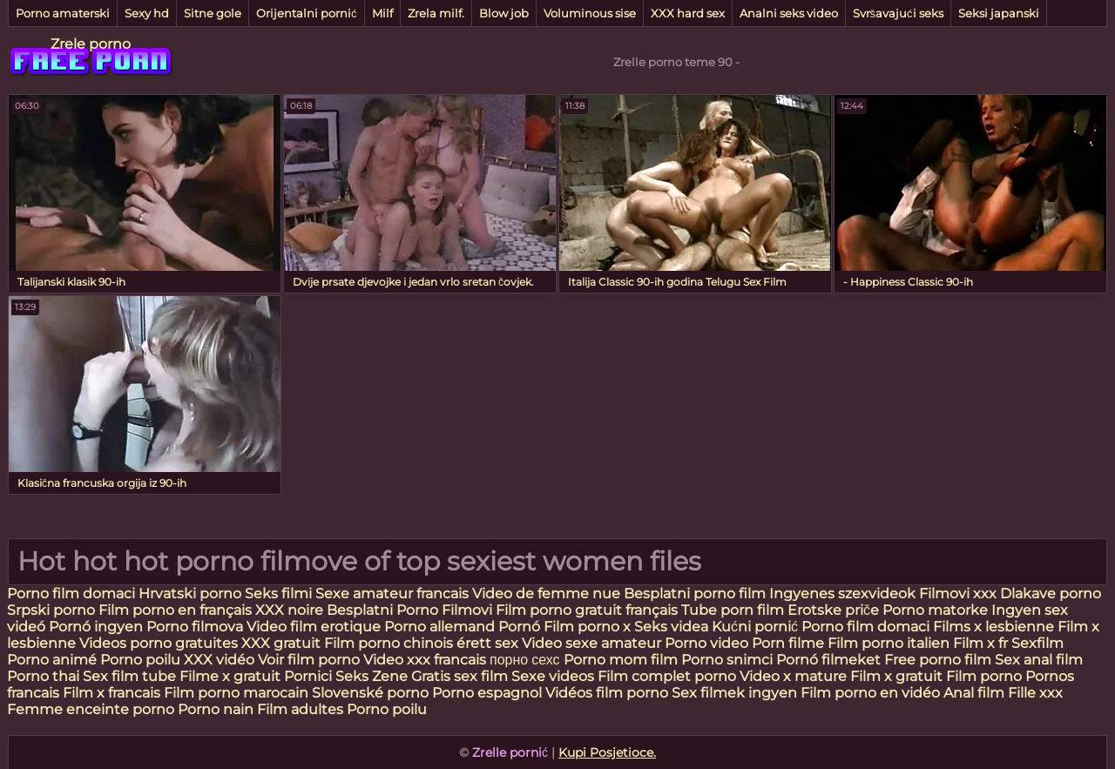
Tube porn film (732, 610)
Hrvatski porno (190, 593)
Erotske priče (834, 610)
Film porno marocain (236, 693)
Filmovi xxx (958, 593)
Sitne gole (212, 13)
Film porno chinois (388, 643)
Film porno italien (888, 643)
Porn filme (788, 643)
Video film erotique (314, 626)
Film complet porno (667, 676)
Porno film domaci (71, 593)
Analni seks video (789, 13)
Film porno (984, 676)
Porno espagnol (487, 693)
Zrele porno (91, 44)
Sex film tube (129, 676)
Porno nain (215, 709)
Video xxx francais (424, 659)
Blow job (504, 13)
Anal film (973, 693)
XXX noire (291, 610)
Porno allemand (439, 626)
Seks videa (671, 626)
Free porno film (937, 659)
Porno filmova (196, 626)
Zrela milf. (436, 13)
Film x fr (980, 643)
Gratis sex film (459, 676)
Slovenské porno (370, 693)
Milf (382, 13)
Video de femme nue (546, 593)
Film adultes (302, 709)
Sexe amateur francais (392, 593)
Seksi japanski (998, 13)
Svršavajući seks (898, 13)
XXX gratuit (281, 643)
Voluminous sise (590, 13)
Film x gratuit (896, 676)
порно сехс (525, 659)
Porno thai (43, 676)
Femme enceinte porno (90, 709)
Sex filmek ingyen (734, 693)
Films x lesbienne (993, 626)
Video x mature (793, 676)
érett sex (487, 643)
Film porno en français (175, 610)
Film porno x (587, 626)
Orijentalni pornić (306, 13)
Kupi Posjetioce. (607, 752)
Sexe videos (552, 676)
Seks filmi (280, 593)
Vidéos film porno (608, 693)
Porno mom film (621, 659)
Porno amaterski (63, 13)
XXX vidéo (219, 659)
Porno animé (52, 659)
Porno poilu (140, 659)
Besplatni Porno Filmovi (409, 610)
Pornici (308, 676)
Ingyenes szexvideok (842, 593)
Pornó (519, 626)
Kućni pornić (755, 626)
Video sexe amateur (591, 643)
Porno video (706, 643)
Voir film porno (309, 659)
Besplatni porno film (695, 593)
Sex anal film (1039, 659)
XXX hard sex (688, 13)
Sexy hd (147, 13)
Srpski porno (51, 610)
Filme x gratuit (229, 676)
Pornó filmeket (828, 659)
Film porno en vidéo (870, 693)
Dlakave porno (1050, 593)
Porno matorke (936, 610)
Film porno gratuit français (587, 610)
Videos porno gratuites (158, 643)
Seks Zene (371, 676)
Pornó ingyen (96, 626)
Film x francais (111, 693)
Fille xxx (1035, 693)
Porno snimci (727, 659)
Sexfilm (1037, 643)
